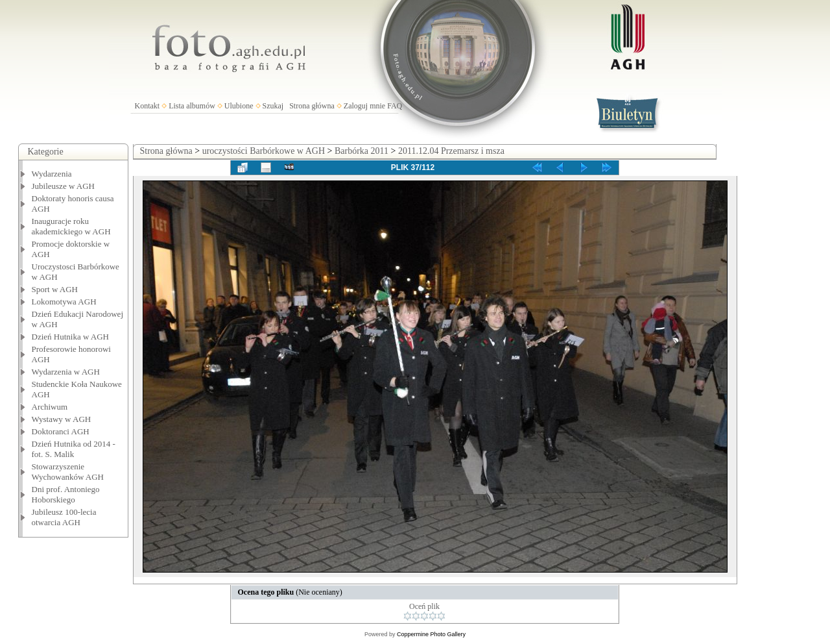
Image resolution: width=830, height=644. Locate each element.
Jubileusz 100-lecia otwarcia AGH (64, 517)
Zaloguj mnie (364, 105)
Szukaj (273, 105)
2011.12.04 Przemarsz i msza (451, 151)
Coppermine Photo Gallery (431, 634)
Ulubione (239, 105)
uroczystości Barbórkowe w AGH (263, 151)
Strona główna (312, 105)
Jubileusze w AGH (63, 186)
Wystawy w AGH (61, 419)
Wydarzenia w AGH (66, 372)
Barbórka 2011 (361, 151)
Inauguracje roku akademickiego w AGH (71, 226)
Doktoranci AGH (60, 431)
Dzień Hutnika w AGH (71, 336)
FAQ (394, 105)
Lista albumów (192, 105)
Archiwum (50, 407)
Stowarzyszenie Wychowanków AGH (68, 472)
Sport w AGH (55, 289)
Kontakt (147, 105)
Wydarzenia (52, 174)
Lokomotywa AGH (64, 301)
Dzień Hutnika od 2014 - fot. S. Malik (73, 449)
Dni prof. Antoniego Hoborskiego (66, 494)
